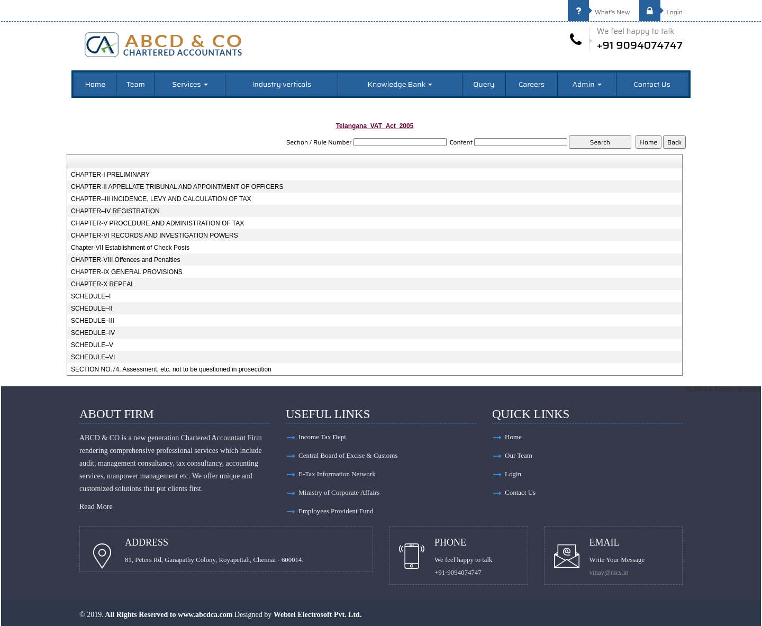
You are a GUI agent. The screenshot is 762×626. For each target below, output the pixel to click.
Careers (532, 84)
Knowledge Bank (400, 84)
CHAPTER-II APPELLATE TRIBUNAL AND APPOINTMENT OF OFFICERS (177, 186)
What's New (599, 12)
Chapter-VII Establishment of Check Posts (130, 247)
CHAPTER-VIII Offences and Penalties (125, 260)
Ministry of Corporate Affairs (338, 492)
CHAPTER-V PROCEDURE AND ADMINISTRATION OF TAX (157, 223)
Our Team (518, 455)
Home (95, 84)
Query (483, 84)
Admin (587, 84)
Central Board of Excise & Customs (347, 455)
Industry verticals (281, 84)
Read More (96, 507)
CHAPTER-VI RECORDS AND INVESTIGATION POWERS (154, 235)
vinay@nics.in (609, 572)
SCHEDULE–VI (93, 357)
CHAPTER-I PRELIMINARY (110, 174)
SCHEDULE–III (92, 320)
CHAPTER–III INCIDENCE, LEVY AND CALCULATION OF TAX (161, 199)
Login (661, 12)
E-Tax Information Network (337, 474)
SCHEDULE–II (92, 308)
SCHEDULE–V (92, 345)
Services (190, 84)
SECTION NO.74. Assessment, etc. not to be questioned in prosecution (171, 369)
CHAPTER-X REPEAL (102, 284)
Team (135, 84)
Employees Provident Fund (336, 511)
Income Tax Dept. (323, 437)
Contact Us (652, 84)
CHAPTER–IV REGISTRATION (115, 211)
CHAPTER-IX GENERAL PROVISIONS (127, 272)
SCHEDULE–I (91, 296)
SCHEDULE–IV (93, 333)
